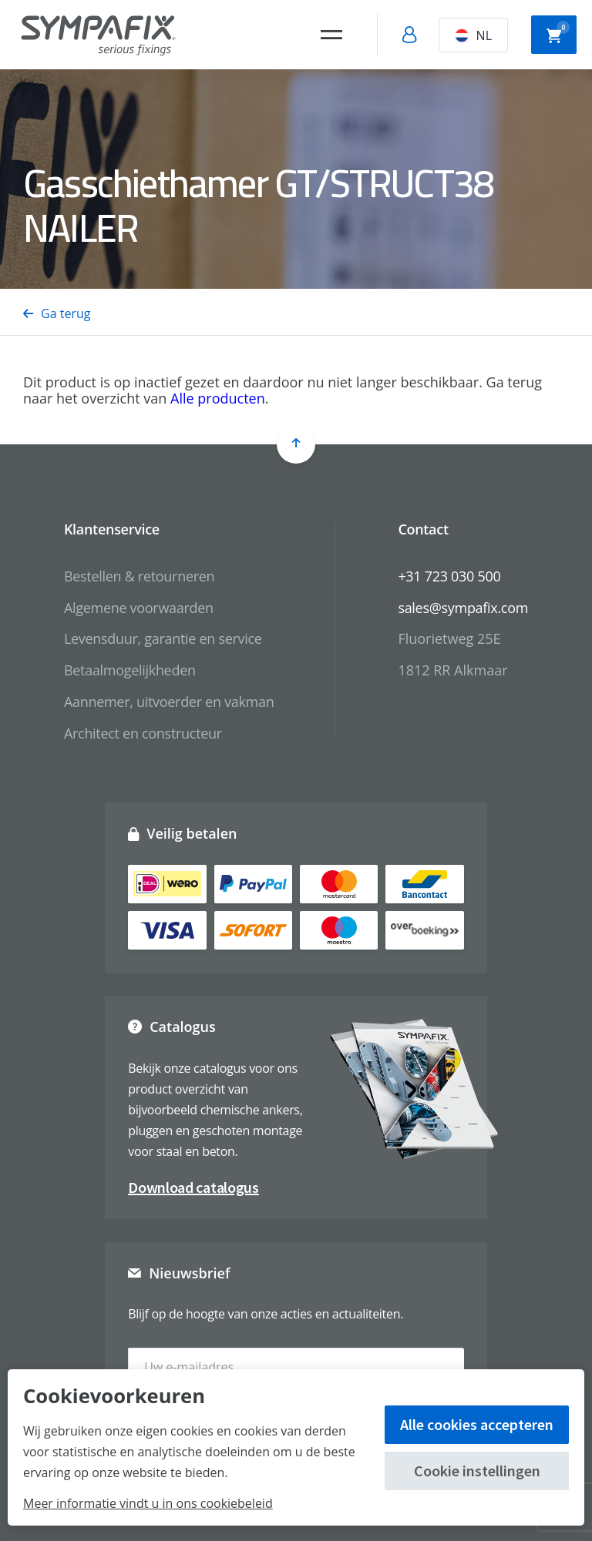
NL (473, 35)
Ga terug (56, 313)
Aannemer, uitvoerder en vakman (169, 701)
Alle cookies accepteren (476, 1424)
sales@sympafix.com (463, 607)
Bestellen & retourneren (139, 576)
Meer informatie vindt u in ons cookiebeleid (148, 1503)
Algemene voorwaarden (139, 607)
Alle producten (217, 398)
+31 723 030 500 (449, 576)
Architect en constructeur (143, 733)
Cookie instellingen (477, 1470)
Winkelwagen (558, 33)
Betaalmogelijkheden (130, 670)
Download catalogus (193, 1187)
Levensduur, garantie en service (163, 638)
